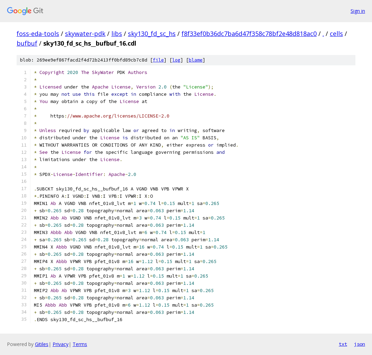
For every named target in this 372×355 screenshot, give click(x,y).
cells (336, 33)
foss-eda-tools (38, 33)
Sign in (358, 11)
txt (343, 344)
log (176, 60)
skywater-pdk (85, 33)
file (158, 60)
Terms (80, 344)
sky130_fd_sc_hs (152, 33)
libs (116, 33)
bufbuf (27, 43)
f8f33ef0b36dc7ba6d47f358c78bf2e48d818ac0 (249, 33)
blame (196, 60)
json (359, 344)
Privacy (60, 344)
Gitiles (41, 344)
